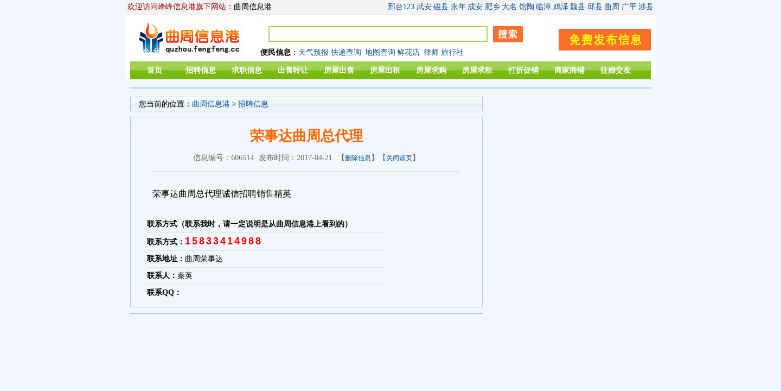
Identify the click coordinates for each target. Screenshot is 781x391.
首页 (154, 70)
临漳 (543, 7)
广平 (629, 7)
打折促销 (523, 70)
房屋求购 (431, 70)
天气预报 (313, 52)
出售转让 (293, 70)
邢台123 (401, 7)
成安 (475, 7)
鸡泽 (560, 7)
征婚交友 (615, 70)
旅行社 (452, 52)
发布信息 (599, 38)
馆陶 (526, 7)
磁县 (441, 7)
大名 (509, 7)
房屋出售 (339, 70)
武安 (424, 7)
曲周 (611, 7)
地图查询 (380, 52)
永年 (458, 7)
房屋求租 (477, 70)
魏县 (577, 7)
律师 (431, 52)
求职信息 (247, 70)
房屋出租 (385, 70)
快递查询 (346, 52)
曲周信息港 (211, 104)
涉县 (646, 7)
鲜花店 (408, 52)
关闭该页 (399, 158)
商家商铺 (569, 70)
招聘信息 (200, 70)
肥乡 (492, 7)
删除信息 (358, 158)
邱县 (595, 7)
